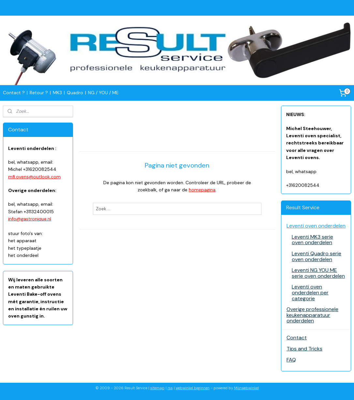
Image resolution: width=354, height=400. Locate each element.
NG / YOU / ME (103, 93)
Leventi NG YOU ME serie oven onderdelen (318, 273)
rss (170, 388)
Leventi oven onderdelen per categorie (310, 292)
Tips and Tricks (304, 348)
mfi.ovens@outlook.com (34, 177)
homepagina (202, 190)
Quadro (75, 93)
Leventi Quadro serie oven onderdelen (316, 256)
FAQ (291, 359)
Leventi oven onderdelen (316, 225)
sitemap (157, 388)
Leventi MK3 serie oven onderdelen (312, 239)
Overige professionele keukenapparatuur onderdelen (312, 315)
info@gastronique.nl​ (29, 219)
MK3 (57, 93)
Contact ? (14, 93)
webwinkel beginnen (193, 388)
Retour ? (39, 93)
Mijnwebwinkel (246, 388)
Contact (297, 337)
